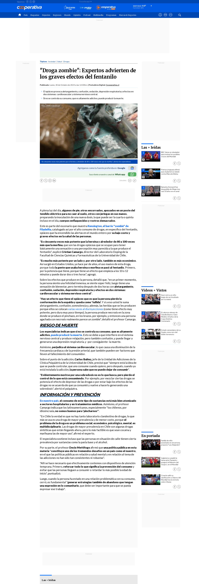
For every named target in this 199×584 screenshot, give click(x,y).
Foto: (44, 106)
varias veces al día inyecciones (86, 309)
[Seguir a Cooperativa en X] (30, 1)
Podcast (86, 15)
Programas (111, 15)
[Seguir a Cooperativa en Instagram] (33, 1)
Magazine (34, 15)
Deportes (46, 15)
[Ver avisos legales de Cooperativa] (160, 17)
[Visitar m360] (165, 17)
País (26, 15)
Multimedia (98, 15)
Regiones (57, 15)
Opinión (77, 15)
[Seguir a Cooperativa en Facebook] (27, 1)
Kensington (95, 226)
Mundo (67, 15)
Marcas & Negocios (127, 15)
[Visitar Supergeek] (170, 17)
